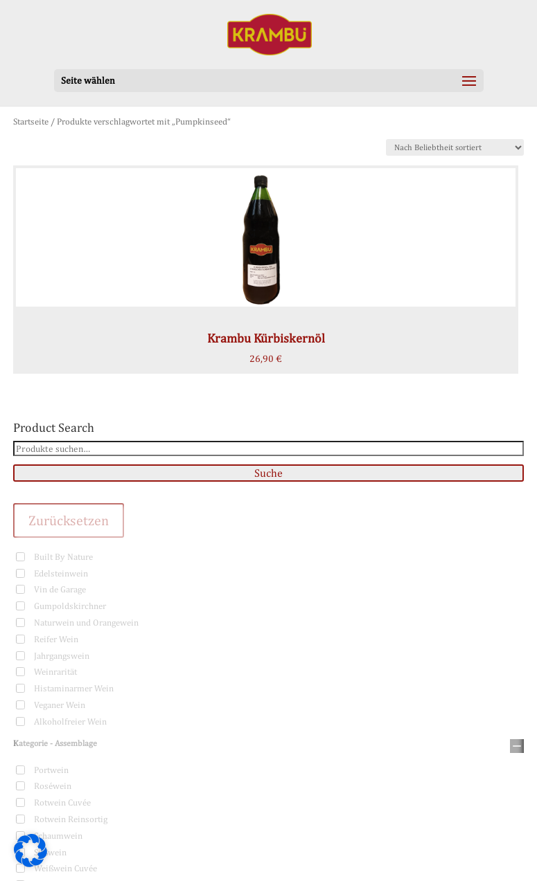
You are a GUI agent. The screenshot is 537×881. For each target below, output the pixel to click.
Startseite (31, 121)
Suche (268, 473)
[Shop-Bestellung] (455, 147)
